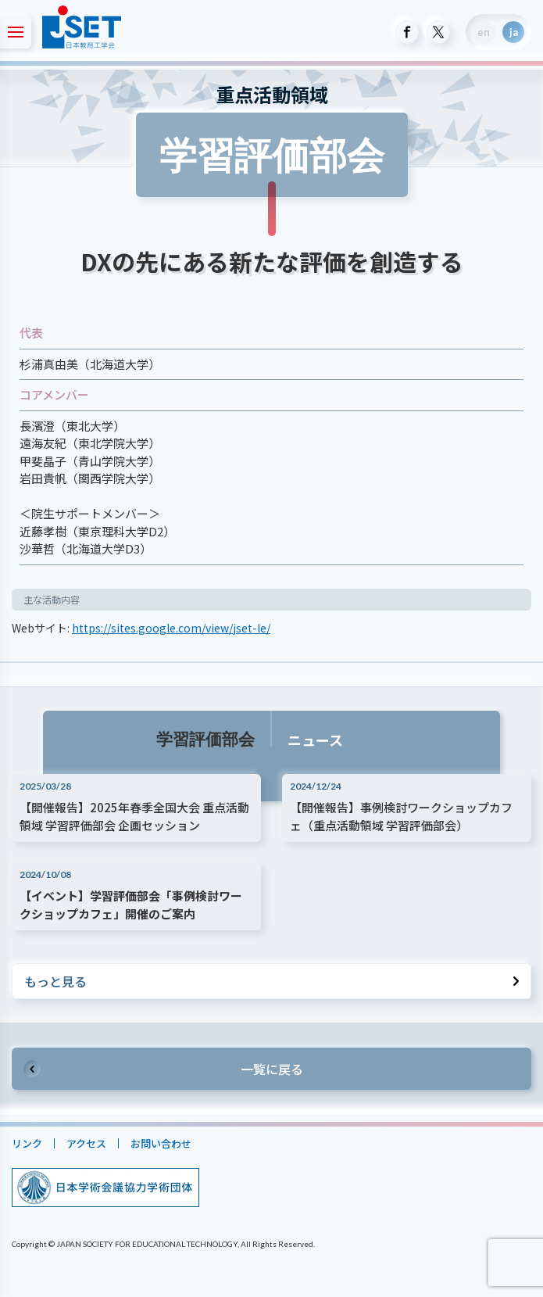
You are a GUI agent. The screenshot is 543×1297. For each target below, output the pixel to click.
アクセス (86, 1143)
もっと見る (55, 981)
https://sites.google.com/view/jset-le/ (171, 628)
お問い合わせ (160, 1143)
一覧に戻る (272, 1068)
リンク (27, 1143)
